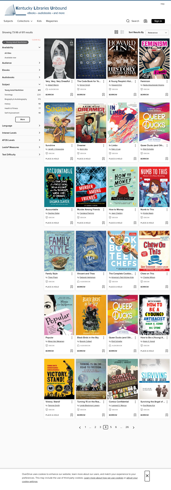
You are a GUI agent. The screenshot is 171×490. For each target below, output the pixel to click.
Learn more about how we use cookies (103, 477)
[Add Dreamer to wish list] (103, 159)
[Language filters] (21, 125)
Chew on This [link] (147, 273)
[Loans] (145, 21)
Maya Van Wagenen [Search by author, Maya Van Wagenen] (56, 341)
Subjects (8, 21)
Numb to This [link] (147, 209)
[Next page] (133, 427)
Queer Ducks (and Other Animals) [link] (153, 145)
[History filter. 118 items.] (23, 103)
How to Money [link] (116, 209)
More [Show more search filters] (22, 119)
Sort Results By (136, 32)
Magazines (52, 21)
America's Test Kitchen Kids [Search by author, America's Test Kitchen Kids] (122, 277)
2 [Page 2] (95, 427)
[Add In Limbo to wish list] (135, 159)
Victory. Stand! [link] (53, 402)
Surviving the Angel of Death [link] (153, 402)
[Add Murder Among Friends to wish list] (103, 223)
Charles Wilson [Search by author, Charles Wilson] (149, 277)
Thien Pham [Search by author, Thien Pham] (53, 277)
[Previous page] (80, 427)
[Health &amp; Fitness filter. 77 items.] (23, 108)
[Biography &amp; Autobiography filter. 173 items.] (23, 99)
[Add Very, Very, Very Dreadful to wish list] (71, 95)
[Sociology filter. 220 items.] (23, 94)
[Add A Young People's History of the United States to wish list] (135, 95)
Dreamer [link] (81, 145)
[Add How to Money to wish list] (135, 223)
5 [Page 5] (111, 427)
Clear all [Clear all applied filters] (36, 40)
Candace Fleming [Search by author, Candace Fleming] (87, 213)
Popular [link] (49, 337)
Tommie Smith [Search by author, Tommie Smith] (54, 405)
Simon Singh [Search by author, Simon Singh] (85, 85)
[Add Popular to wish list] (71, 351)
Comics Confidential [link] (119, 402)
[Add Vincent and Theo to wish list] (103, 287)
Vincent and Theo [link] (86, 273)
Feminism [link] (145, 81)
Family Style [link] (52, 273)
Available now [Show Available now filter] (10, 58)
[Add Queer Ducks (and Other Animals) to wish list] (167, 159)
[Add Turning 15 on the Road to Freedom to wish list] (103, 415)
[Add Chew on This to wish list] (167, 287)
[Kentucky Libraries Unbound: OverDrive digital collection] (35, 10)
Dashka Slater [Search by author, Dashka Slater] (54, 213)
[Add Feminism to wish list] (167, 95)
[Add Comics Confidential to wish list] (135, 415)
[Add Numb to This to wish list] (167, 223)
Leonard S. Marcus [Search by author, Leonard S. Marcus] (119, 405)
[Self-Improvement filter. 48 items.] (23, 113)
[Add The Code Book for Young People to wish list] (103, 95)
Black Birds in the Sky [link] (88, 337)
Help (162, 4)
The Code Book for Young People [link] (89, 81)
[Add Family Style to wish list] (71, 287)
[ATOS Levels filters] (21, 140)
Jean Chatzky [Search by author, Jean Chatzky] (116, 213)
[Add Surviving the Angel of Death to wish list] (167, 415)
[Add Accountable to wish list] (71, 223)
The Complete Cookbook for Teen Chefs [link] (121, 273)
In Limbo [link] (113, 145)
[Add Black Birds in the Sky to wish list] (103, 351)
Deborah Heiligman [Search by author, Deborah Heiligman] (87, 277)
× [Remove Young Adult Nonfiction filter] (4, 42)
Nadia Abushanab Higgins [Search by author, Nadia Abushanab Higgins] (153, 85)
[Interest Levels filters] (21, 133)
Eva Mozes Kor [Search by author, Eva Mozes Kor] (149, 405)
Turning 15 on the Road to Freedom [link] (89, 402)
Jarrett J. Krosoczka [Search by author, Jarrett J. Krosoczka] (56, 149)
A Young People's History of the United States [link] (121, 81)
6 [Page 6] (116, 427)
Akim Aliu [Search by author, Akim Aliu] (84, 149)
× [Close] (147, 476)
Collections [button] (25, 21)
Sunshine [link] (50, 145)
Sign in (158, 21)
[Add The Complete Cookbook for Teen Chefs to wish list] (135, 287)
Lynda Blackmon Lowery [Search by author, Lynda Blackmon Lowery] (89, 405)
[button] (132, 21)
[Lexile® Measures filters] (21, 147)
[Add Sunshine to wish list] (71, 159)
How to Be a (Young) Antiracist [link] (153, 337)
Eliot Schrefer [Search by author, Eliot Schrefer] (148, 149)
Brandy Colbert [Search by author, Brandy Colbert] (86, 341)
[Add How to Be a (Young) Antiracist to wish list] (167, 351)
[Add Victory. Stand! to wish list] (71, 415)
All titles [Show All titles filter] (8, 53)
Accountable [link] (52, 209)
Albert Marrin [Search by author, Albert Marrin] (53, 85)
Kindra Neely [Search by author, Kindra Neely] (148, 213)
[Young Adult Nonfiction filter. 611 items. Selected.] (23, 90)
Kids (39, 21)
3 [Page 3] (100, 427)
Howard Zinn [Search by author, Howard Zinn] (116, 85)
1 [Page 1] (85, 427)
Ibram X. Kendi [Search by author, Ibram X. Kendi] (149, 341)
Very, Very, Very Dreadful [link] (58, 81)
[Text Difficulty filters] (21, 154)
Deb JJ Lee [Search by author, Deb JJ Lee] (115, 149)
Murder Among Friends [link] (88, 209)
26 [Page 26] (127, 427)
